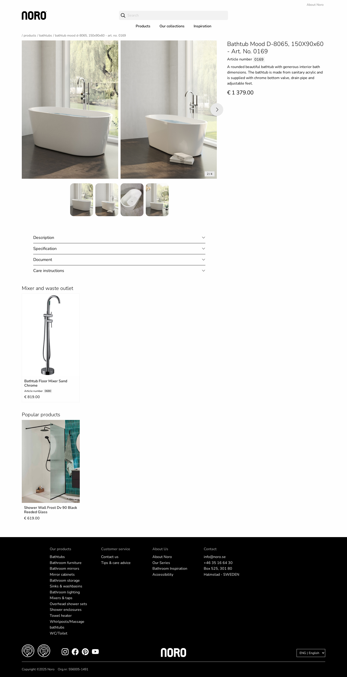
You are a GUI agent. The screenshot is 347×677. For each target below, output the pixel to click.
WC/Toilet (58, 633)
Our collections (172, 26)
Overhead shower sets (68, 603)
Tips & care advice (116, 562)
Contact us (109, 556)
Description (43, 237)
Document (42, 259)
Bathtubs (45, 35)
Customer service (115, 549)
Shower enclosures (66, 609)
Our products (60, 549)
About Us (160, 549)
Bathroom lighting (65, 592)
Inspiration (202, 26)
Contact (210, 549)
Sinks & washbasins (66, 586)
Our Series (161, 562)
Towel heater (61, 615)
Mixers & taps (61, 598)
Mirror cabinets (62, 574)
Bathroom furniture (66, 562)
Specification (45, 248)
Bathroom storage (65, 580)
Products (143, 26)
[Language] (311, 653)
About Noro (315, 5)
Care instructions (48, 270)
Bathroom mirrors (64, 568)
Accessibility (162, 574)
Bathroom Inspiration (169, 568)
